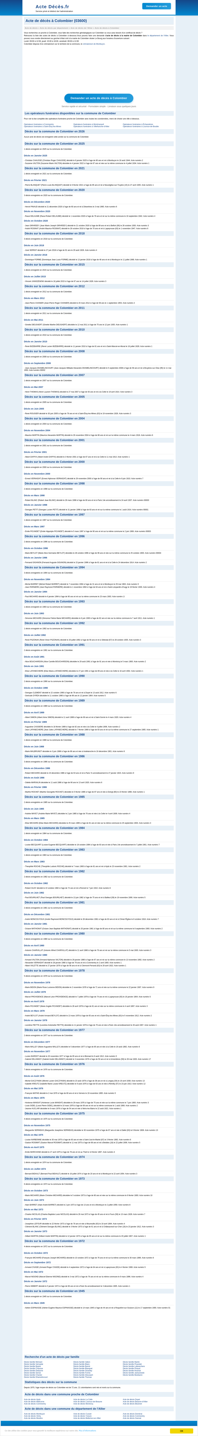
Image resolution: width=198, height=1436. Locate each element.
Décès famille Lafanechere (134, 1366)
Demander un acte (156, 6)
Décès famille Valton (81, 1362)
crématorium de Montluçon (94, 44)
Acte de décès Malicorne (34, 1401)
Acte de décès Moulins (33, 1418)
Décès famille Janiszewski (133, 1372)
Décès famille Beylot (32, 1366)
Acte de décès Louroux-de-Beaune (87, 1401)
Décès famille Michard (33, 1362)
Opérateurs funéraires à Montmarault (88, 124)
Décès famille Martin (131, 1362)
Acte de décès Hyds (32, 1399)
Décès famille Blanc (81, 1364)
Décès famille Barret (81, 1366)
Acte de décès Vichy (32, 1416)
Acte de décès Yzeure (82, 1416)
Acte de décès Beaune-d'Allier (135, 1401)
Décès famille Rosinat (132, 1370)
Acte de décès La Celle (82, 1399)
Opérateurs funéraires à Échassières (138, 124)
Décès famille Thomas (82, 1377)
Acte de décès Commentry (35, 1403)
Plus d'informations (103, 1431)
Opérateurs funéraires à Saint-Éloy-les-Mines (42, 126)
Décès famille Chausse (33, 1368)
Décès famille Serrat (32, 1372)
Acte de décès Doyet (131, 1399)
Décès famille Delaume (33, 1370)
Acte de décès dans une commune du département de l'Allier (65, 1408)
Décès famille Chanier (33, 1375)
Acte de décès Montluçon (34, 1413)
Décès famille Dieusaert (83, 1375)
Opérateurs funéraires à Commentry (39, 124)
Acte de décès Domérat (132, 1413)
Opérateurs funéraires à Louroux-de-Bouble (141, 126)
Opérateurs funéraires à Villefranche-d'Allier (91, 126)
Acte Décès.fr (52, 6)
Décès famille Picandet (132, 1364)
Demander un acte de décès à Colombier (99, 98)
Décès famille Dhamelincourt (36, 1377)
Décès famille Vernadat (33, 1364)
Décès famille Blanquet (82, 1368)
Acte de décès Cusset (82, 1413)
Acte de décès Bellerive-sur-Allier (87, 1418)
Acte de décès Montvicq (83, 1403)
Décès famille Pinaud (131, 1368)
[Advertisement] (99, 70)
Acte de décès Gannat (132, 1418)
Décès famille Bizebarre (132, 1375)
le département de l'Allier (157, 36)
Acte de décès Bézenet (132, 1403)
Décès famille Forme (81, 1372)
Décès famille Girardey (82, 1370)
